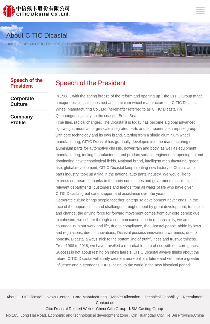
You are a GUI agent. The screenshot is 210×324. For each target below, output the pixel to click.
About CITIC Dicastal (42, 44)
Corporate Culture (22, 101)
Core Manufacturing (90, 297)
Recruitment (193, 297)
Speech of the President (87, 44)
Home (11, 44)
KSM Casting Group (146, 309)
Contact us (105, 303)
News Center (58, 297)
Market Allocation (125, 297)
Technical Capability (162, 297)
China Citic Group (111, 309)
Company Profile (21, 119)
